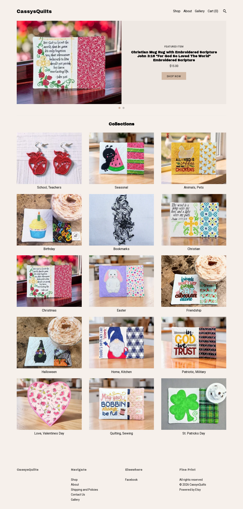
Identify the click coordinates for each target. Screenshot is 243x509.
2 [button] (124, 108)
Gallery (200, 11)
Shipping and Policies (84, 489)
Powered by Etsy (190, 489)
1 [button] (119, 108)
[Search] (224, 11)
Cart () (213, 11)
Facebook (131, 479)
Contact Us (78, 494)
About (187, 11)
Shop (176, 11)
